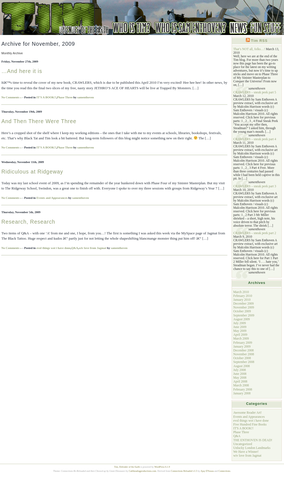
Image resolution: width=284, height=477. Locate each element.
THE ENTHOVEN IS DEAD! (252, 440)
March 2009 (241, 338)
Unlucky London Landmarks (251, 448)
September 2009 (243, 315)
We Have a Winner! (246, 452)
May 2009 (240, 331)
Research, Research (28, 222)
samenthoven (85, 97)
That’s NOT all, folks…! (249, 49)
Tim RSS (259, 41)
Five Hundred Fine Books (250, 424)
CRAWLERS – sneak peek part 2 (254, 233)
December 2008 (243, 350)
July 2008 (239, 370)
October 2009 (242, 311)
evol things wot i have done (53, 248)
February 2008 (242, 389)
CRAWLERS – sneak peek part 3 (254, 186)
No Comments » (11, 97)
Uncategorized (242, 444)
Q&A (74, 248)
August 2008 (241, 366)
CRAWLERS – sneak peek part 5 (254, 92)
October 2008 (242, 358)
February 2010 (242, 296)
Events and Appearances (52, 197)
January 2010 (241, 300)
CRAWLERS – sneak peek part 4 (254, 139)
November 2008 (243, 354)
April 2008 (240, 381)
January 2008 (241, 393)
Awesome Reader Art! (247, 412)
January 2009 (241, 346)
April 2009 (240, 335)
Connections (224, 471)
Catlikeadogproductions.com (142, 471)
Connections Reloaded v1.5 (184, 471)
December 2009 (243, 303)
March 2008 (241, 385)
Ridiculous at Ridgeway (32, 172)
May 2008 (240, 378)
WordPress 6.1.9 (162, 466)
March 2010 (241, 292)
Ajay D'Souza (207, 471)
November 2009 (243, 307)
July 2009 (239, 323)
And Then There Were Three (38, 121)
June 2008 (240, 374)
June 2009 (240, 327)
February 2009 (242, 343)
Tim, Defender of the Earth (127, 466)
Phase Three (65, 97)
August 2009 (241, 319)
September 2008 (243, 362)
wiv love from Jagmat (92, 248)
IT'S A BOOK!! (46, 97)
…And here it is (21, 71)
